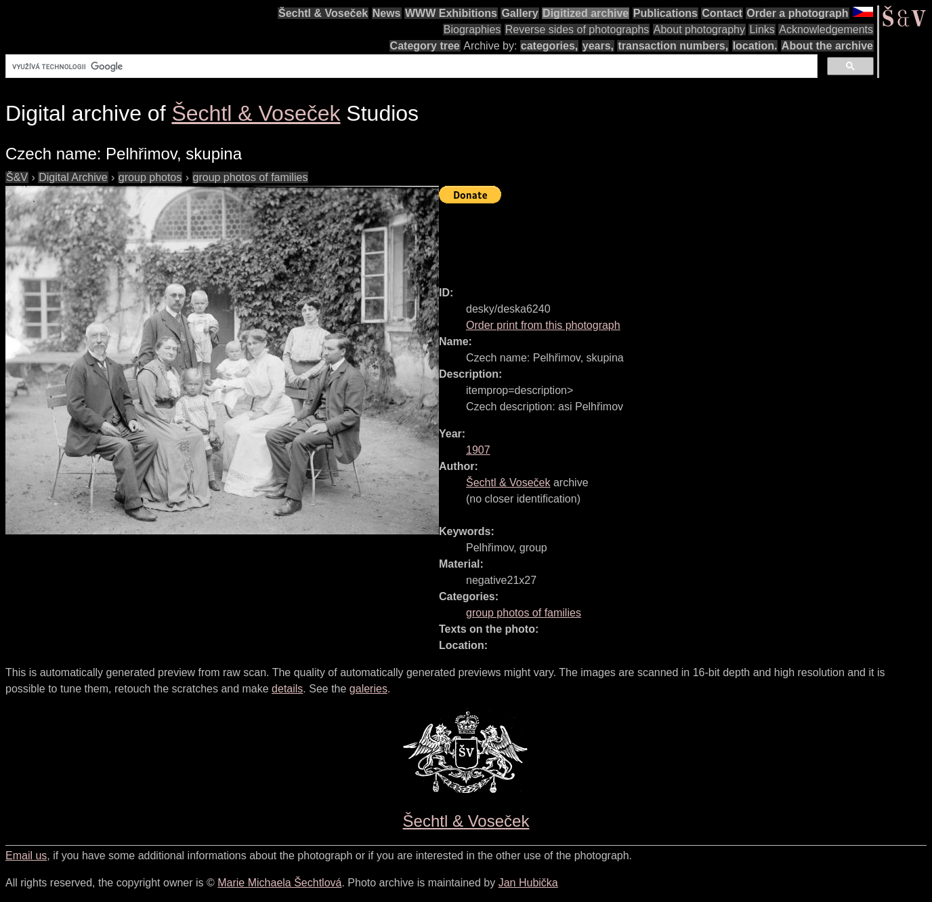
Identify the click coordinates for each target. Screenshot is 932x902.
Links (761, 29)
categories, (549, 46)
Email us (26, 855)
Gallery (519, 13)
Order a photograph (797, 13)
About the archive (827, 46)
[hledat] (410, 66)
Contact (722, 13)
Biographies (472, 29)
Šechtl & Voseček (323, 13)
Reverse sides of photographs (577, 29)
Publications (665, 13)
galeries (368, 688)
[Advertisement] (685, 238)
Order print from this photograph (543, 325)
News (387, 13)
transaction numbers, (673, 46)
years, (598, 46)
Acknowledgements (826, 29)
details (287, 688)
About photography (699, 29)
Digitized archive (586, 13)
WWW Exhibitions (451, 13)
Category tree (425, 46)
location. (755, 46)
